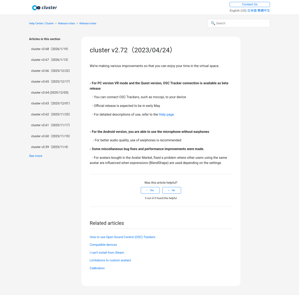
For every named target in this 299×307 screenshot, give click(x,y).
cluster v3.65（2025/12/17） (51, 81)
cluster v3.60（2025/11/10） (51, 136)
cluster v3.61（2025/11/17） (51, 125)
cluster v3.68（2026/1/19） (50, 49)
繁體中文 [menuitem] (263, 10)
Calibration (97, 268)
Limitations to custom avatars (110, 260)
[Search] (239, 23)
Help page (166, 114)
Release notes (66, 23)
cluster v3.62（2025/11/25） (51, 114)
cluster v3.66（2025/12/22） (51, 71)
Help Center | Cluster (41, 23)
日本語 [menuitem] (252, 10)
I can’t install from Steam (107, 252)
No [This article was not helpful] (173, 190)
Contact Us (249, 4)
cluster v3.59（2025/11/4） (50, 147)
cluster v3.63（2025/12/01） (51, 103)
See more (35, 156)
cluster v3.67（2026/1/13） (50, 60)
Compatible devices (103, 245)
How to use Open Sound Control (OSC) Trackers (122, 237)
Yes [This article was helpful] (152, 190)
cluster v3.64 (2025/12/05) (50, 92)
